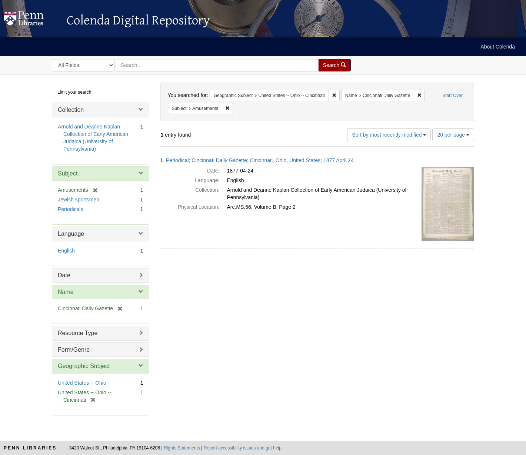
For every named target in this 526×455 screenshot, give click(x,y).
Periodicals (70, 209)
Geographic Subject (84, 366)
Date (64, 275)
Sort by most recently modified (389, 135)
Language (71, 234)
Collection (71, 110)
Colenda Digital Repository (31, 20)
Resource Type (77, 333)
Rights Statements (182, 448)
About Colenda (497, 47)
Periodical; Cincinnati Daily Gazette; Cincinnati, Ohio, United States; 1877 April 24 (260, 160)
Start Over (452, 95)
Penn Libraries (30, 448)
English (66, 251)
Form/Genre (74, 350)
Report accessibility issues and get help (243, 448)
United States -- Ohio (82, 383)
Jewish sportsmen (78, 200)
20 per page (453, 135)
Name (66, 292)
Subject (67, 173)
